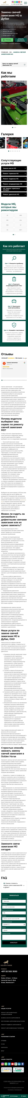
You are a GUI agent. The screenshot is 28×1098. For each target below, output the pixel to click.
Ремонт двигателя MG (11, 194)
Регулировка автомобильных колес (13, 1021)
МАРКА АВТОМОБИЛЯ (7, 910)
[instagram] (13, 2)
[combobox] (5, 907)
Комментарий (6, 933)
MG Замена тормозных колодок (11, 189)
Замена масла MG (9, 168)
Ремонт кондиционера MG (12, 184)
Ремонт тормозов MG (11, 173)
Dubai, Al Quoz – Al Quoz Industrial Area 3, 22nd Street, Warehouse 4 (9, 980)
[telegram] (17, 2)
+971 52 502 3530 (9, 971)
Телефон (4, 904)
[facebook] (22, 1064)
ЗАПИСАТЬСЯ (13, 942)
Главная (4, 52)
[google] (21, 2)
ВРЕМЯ (4, 927)
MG (10, 52)
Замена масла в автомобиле (10, 1017)
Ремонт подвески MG (10, 179)
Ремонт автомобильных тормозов (12, 1028)
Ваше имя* (5, 898)
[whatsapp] (15, 2)
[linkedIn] (19, 1064)
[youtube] (19, 2)
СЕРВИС (4, 916)
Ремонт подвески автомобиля (11, 1024)
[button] (12, 127)
